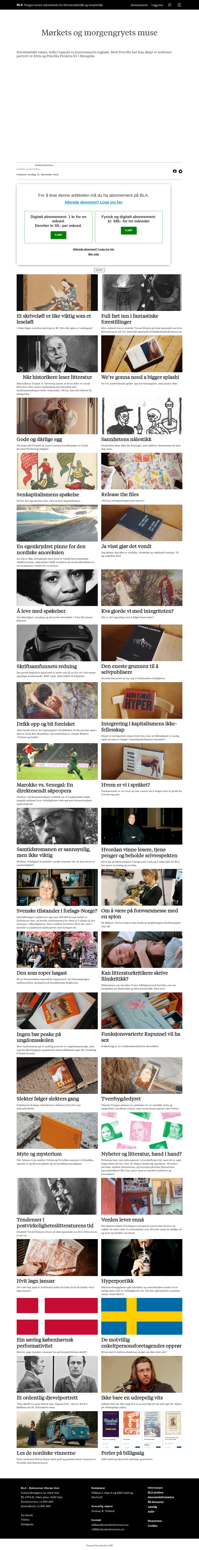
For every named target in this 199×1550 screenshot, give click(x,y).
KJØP (58, 234)
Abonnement (139, 5)
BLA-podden (155, 1492)
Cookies (152, 1525)
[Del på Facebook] (174, 171)
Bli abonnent (156, 1502)
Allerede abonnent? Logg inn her (94, 202)
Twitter (25, 1519)
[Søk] (169, 5)
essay (99, 270)
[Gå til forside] (20, 5)
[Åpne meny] (179, 4)
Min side (93, 254)
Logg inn (157, 5)
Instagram (27, 1524)
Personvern (155, 1521)
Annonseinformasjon (161, 1497)
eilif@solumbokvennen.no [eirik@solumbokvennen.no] (107, 1529)
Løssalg (152, 1507)
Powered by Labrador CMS (99, 1545)
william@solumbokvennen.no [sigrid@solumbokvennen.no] (110, 1525)
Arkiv (151, 1511)
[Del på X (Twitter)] (179, 171)
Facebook (27, 1515)
